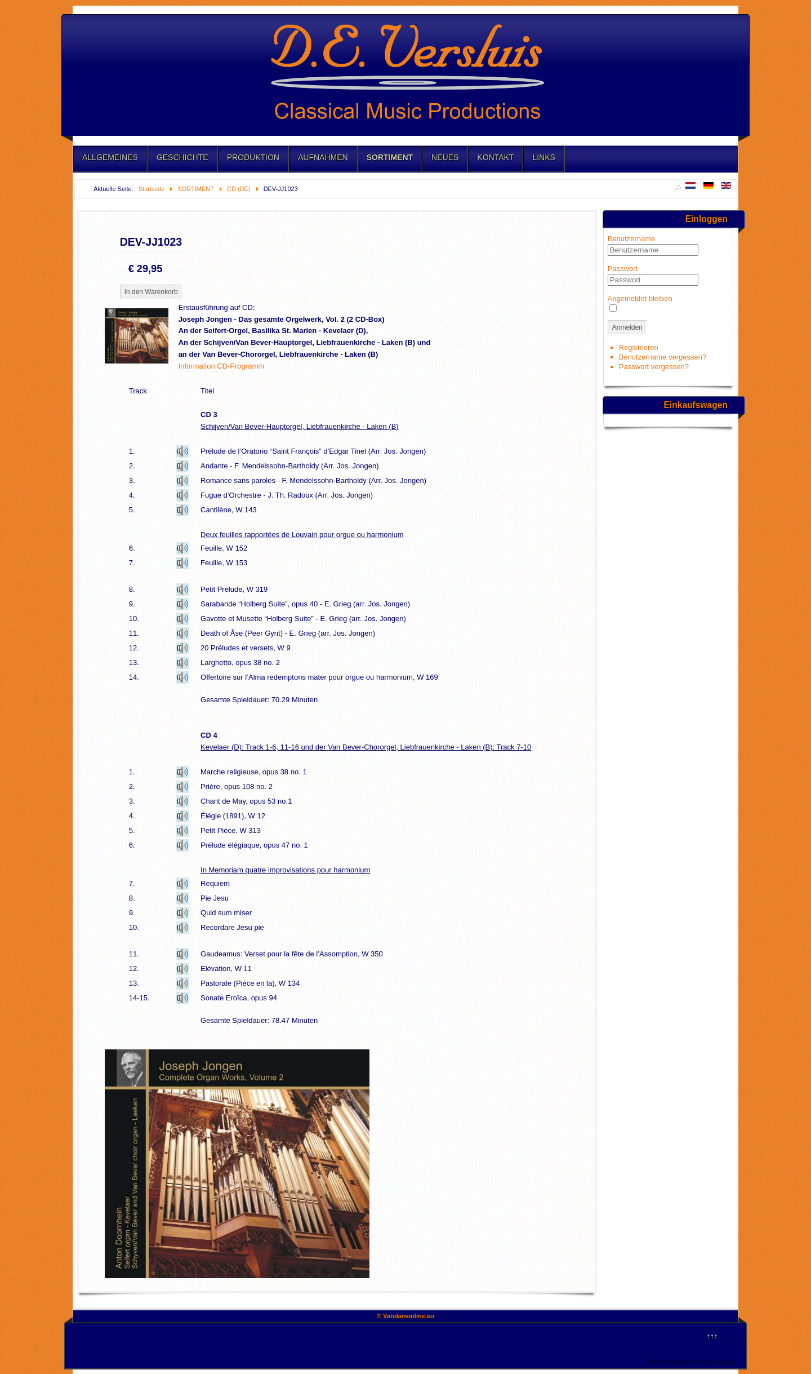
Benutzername (632, 238)
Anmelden (627, 327)
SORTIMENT (390, 157)
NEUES (444, 157)
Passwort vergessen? (654, 366)
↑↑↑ (712, 1336)
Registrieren (638, 347)
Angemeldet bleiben (640, 298)
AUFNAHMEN (323, 157)
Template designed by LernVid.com (691, 1361)
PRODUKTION (253, 157)
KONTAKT (495, 157)
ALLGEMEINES (110, 157)
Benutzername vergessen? (662, 357)
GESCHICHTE (182, 157)
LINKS (543, 157)
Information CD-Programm (221, 366)
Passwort (623, 268)
